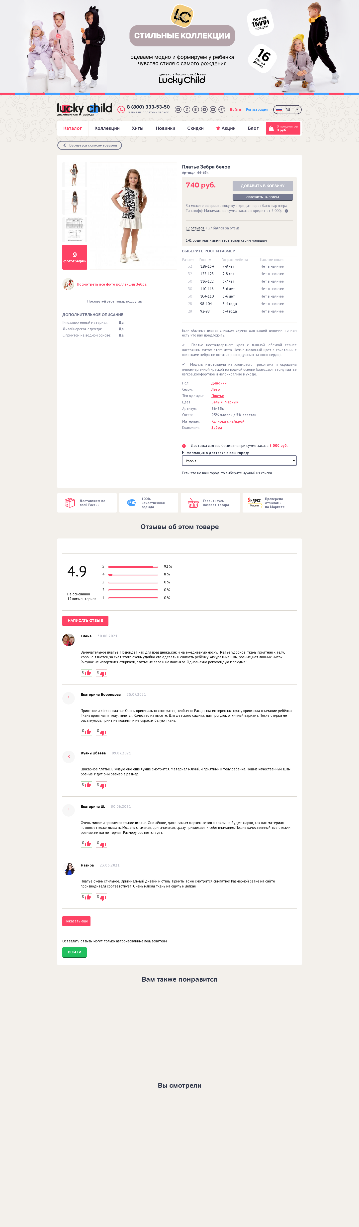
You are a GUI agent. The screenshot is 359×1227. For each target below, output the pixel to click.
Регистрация (257, 109)
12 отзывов (195, 228)
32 (190, 266)
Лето (215, 389)
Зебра (216, 427)
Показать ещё (76, 921)
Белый (217, 402)
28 (190, 303)
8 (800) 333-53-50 (148, 107)
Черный (232, 402)
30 (190, 281)
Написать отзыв (85, 620)
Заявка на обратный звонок (148, 112)
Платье (217, 395)
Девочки (219, 383)
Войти (235, 109)
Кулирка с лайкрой (228, 421)
